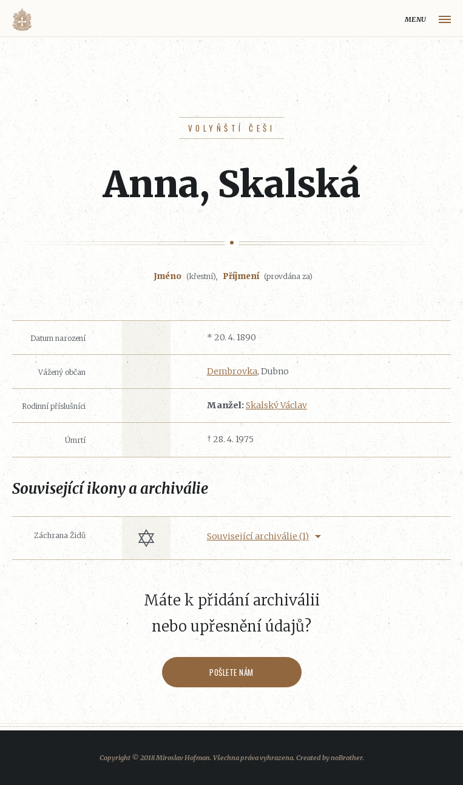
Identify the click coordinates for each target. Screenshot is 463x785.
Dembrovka (232, 371)
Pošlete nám (231, 672)
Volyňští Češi (231, 128)
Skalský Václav (276, 405)
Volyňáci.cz (22, 19)
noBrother (346, 757)
